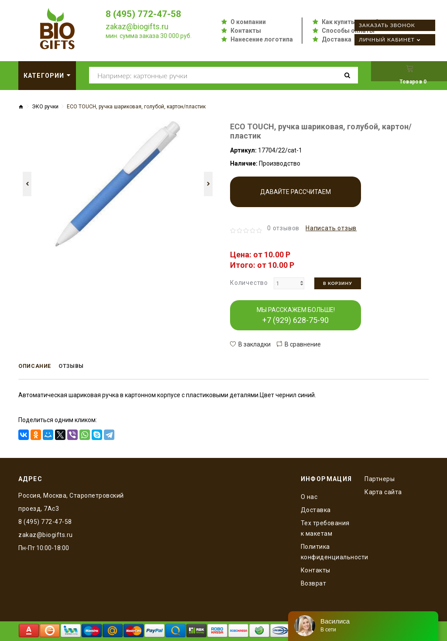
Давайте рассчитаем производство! (295, 197)
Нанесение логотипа (261, 39)
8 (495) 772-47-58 (146, 13)
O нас (309, 495)
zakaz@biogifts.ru (137, 26)
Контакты (245, 30)
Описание (37, 367)
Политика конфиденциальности (326, 550)
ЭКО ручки (45, 107)
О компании (248, 21)
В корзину (337, 283)
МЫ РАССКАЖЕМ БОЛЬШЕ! (296, 315)
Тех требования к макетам (325, 527)
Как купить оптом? (350, 21)
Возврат (314, 582)
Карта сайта (383, 490)
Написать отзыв (331, 228)
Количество (249, 282)
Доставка (336, 39)
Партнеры (379, 477)
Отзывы (80, 367)
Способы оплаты (348, 30)
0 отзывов (283, 228)
